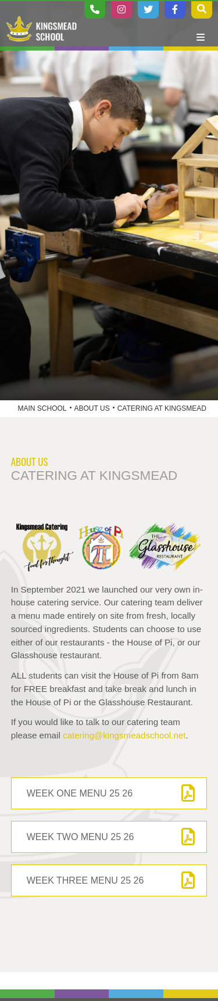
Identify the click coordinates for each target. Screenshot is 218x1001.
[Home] (41, 29)
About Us (92, 408)
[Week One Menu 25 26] (109, 793)
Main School (42, 408)
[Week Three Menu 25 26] (109, 880)
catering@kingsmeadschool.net (124, 735)
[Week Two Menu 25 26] (109, 837)
